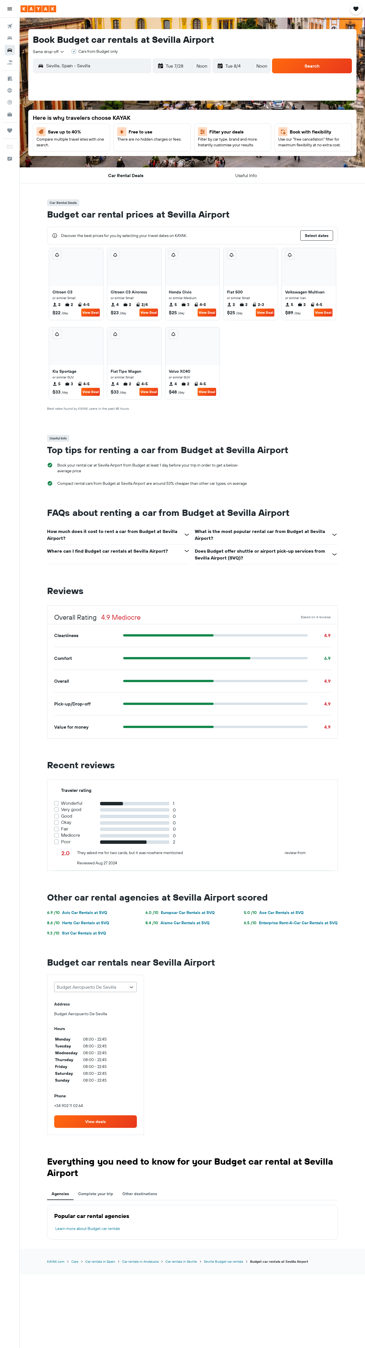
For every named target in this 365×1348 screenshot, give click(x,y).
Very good (71, 809)
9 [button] (146, 132)
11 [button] (173, 132)
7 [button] (118, 132)
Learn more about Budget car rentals (87, 1228)
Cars (74, 1261)
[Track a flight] (9, 102)
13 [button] (105, 146)
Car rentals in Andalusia (140, 1261)
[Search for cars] (9, 50)
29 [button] (132, 174)
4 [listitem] (115, 304)
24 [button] (159, 160)
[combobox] (49, 51)
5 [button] (91, 132)
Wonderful (71, 803)
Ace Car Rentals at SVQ (274, 912)
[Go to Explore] (9, 90)
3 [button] (159, 119)
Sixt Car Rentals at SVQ (76, 933)
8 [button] (132, 132)
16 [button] (146, 146)
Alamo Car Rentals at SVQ (177, 922)
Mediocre (70, 835)
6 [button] (105, 132)
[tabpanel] (192, 1222)
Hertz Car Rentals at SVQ (78, 922)
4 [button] (173, 119)
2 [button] (146, 119)
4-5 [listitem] (84, 304)
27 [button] (104, 174)
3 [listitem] (185, 304)
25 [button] (173, 160)
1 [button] (132, 119)
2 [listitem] (56, 304)
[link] (95, 1121)
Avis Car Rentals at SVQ (77, 912)
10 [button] (159, 132)
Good (66, 816)
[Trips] (9, 130)
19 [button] (91, 160)
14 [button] (118, 146)
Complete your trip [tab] (95, 1193)
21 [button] (118, 160)
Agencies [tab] (60, 1193)
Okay (66, 822)
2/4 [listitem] (142, 304)
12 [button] (91, 146)
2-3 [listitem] (258, 304)
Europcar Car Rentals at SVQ (180, 912)
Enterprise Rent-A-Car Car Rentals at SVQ (291, 922)
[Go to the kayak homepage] (38, 8)
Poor (65, 841)
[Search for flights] (9, 26)
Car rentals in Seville (181, 1261)
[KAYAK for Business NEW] (9, 114)
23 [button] (145, 160)
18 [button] (173, 146)
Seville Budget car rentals (223, 1261)
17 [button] (159, 146)
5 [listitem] (173, 304)
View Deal (90, 312)
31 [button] (159, 174)
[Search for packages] (9, 62)
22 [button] (132, 160)
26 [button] (91, 174)
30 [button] (146, 174)
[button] (9, 9)
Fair (64, 829)
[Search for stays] (9, 38)
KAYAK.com (55, 1261)
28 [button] (118, 174)
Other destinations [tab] (139, 1193)
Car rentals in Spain (100, 1261)
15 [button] (132, 146)
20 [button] (105, 160)
